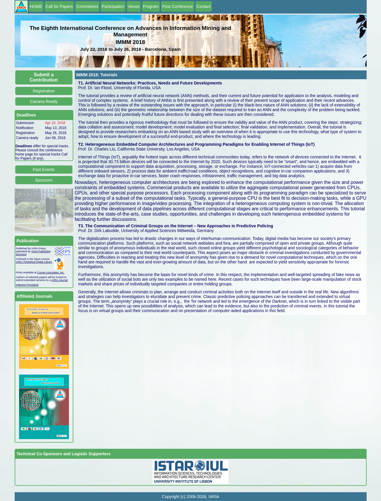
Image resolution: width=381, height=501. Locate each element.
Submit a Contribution (44, 77)
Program (151, 6)
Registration (44, 91)
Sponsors (43, 180)
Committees (87, 6)
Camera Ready (43, 101)
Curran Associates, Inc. (51, 272)
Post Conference (177, 6)
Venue (134, 6)
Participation (113, 6)
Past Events (44, 169)
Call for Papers (59, 6)
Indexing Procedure (27, 284)
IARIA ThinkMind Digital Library (34, 261)
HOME (36, 6)
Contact (204, 6)
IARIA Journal (60, 280)
